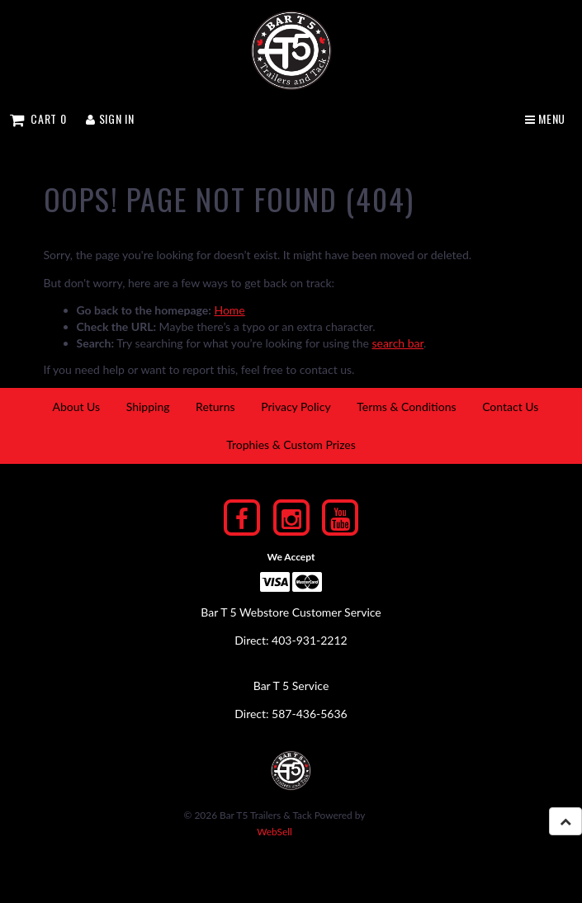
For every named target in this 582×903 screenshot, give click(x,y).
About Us (76, 406)
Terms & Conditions (406, 406)
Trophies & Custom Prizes (291, 444)
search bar (397, 343)
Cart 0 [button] (38, 118)
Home (229, 310)
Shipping (148, 406)
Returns (215, 406)
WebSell (274, 831)
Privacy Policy (295, 406)
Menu (545, 118)
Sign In (110, 118)
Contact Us (510, 406)
